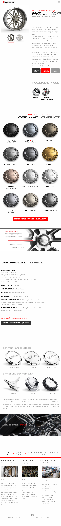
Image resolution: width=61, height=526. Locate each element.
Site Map (23, 518)
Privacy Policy (31, 518)
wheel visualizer (45, 70)
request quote (36, 70)
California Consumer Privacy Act (44, 518)
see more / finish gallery (30, 219)
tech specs (55, 70)
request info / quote (16, 323)
